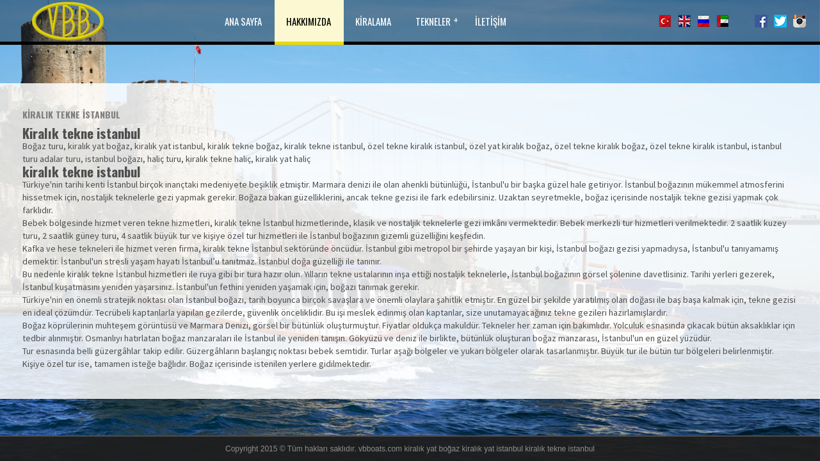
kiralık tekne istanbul (560, 448)
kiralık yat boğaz (432, 448)
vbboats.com (380, 448)
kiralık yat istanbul (492, 448)
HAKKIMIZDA (308, 21)
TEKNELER (433, 21)
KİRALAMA (373, 21)
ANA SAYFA (243, 21)
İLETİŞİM (490, 21)
